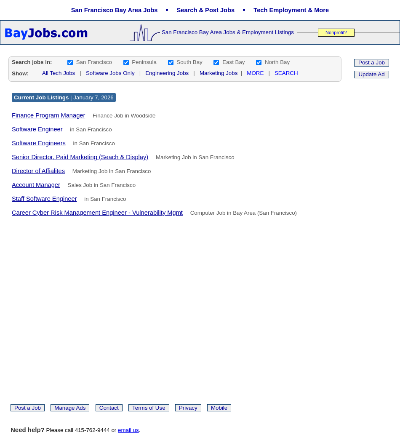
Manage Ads (69, 408)
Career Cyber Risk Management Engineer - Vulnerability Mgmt (97, 212)
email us (128, 430)
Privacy (188, 408)
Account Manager (36, 184)
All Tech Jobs (58, 73)
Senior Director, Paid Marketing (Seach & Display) (80, 157)
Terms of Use (148, 408)
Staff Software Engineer (44, 198)
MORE (255, 73)
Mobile (219, 408)
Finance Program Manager (48, 115)
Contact (109, 408)
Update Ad (371, 74)
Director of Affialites (38, 171)
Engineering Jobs (167, 73)
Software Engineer (37, 129)
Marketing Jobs (218, 73)
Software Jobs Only (110, 73)
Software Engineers (39, 143)
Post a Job (371, 62)
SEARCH (286, 73)
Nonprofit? (336, 32)
